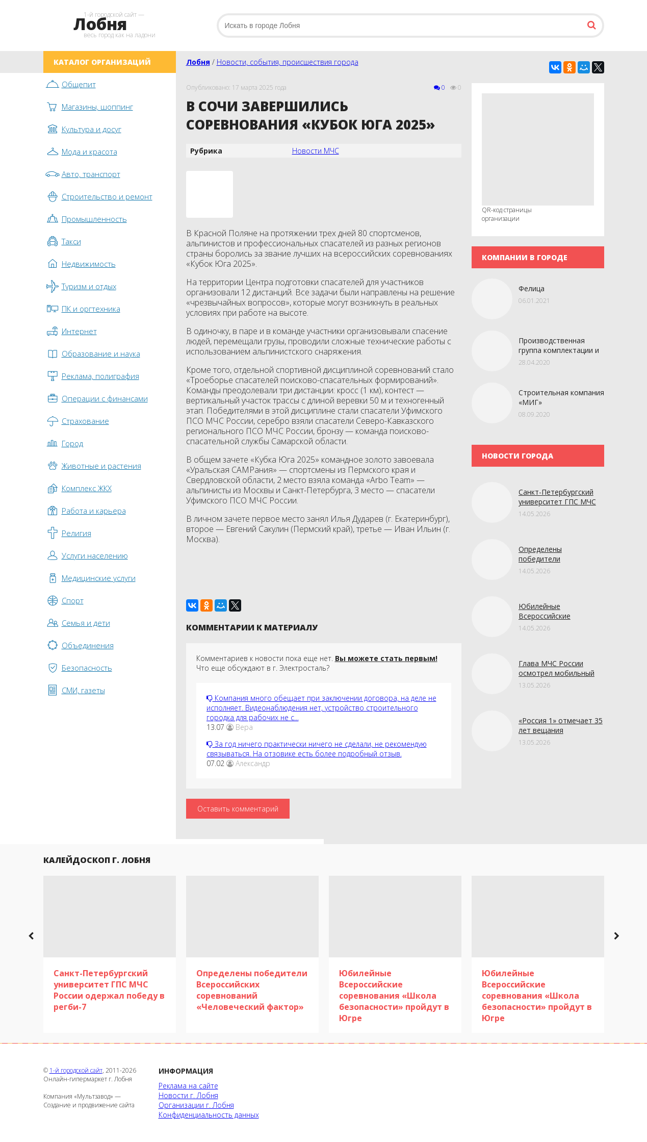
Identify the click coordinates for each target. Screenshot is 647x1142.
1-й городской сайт (75, 1070)
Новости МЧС (315, 151)
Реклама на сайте (188, 1085)
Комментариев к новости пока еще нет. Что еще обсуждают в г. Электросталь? (316, 663)
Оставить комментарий (237, 809)
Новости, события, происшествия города (287, 62)
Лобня (198, 62)
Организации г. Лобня (196, 1105)
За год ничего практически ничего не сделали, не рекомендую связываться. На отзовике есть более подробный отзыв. (316, 748)
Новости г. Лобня (188, 1095)
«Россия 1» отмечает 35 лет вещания (561, 725)
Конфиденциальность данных (209, 1115)
